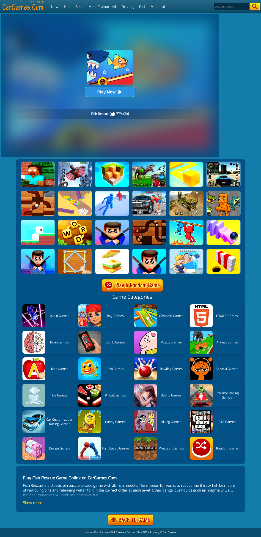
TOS (145, 532)
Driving (127, 6)
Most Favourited (102, 6)
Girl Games (117, 532)
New (54, 6)
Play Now (109, 92)
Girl (142, 6)
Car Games (169, 532)
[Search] (231, 6)
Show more (32, 502)
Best (79, 6)
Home (88, 532)
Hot (67, 6)
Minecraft (159, 6)
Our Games (101, 532)
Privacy (154, 532)
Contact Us (133, 532)
